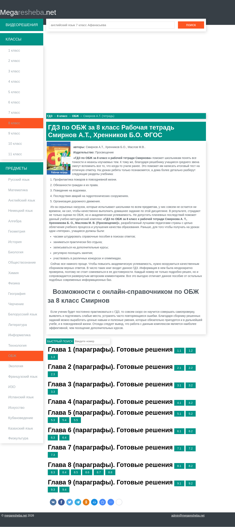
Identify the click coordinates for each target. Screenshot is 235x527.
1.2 (191, 350)
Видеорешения (22, 25)
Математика (18, 190)
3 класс (14, 71)
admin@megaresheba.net (188, 515)
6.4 (64, 437)
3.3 (53, 392)
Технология (17, 346)
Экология (15, 366)
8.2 (191, 466)
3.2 (191, 385)
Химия (13, 273)
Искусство (16, 408)
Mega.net (28, 12)
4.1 (179, 403)
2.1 (179, 368)
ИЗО (11, 387)
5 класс (14, 92)
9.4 (64, 490)
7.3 (53, 455)
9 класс (14, 134)
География (17, 294)
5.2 (191, 414)
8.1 (179, 466)
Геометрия (16, 232)
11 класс (15, 154)
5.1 (179, 414)
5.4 (64, 420)
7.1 (179, 449)
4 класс (14, 82)
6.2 (191, 431)
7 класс (14, 113)
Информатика (19, 335)
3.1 (179, 385)
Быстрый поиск (60, 341)
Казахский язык (20, 429)
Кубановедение (20, 418)
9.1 (179, 483)
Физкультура (18, 439)
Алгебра (14, 221)
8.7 (99, 472)
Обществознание (22, 263)
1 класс (14, 51)
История (15, 242)
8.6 (87, 472)
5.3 (53, 420)
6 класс (14, 102)
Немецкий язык (20, 211)
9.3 (53, 490)
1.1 (179, 350)
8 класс (14, 123)
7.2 (191, 449)
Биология (15, 253)
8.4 (64, 472)
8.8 (110, 472)
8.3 (53, 472)
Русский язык (18, 180)
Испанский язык (21, 398)
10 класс (15, 144)
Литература (17, 325)
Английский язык (21, 201)
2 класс (14, 61)
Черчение (16, 304)
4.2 (191, 403)
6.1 (179, 431)
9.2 (191, 483)
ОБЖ (12, 356)
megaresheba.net (15, 515)
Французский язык (22, 377)
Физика (14, 284)
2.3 (53, 374)
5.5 (76, 420)
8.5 (76, 472)
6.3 (53, 437)
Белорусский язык (22, 315)
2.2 (191, 368)
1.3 (53, 357)
